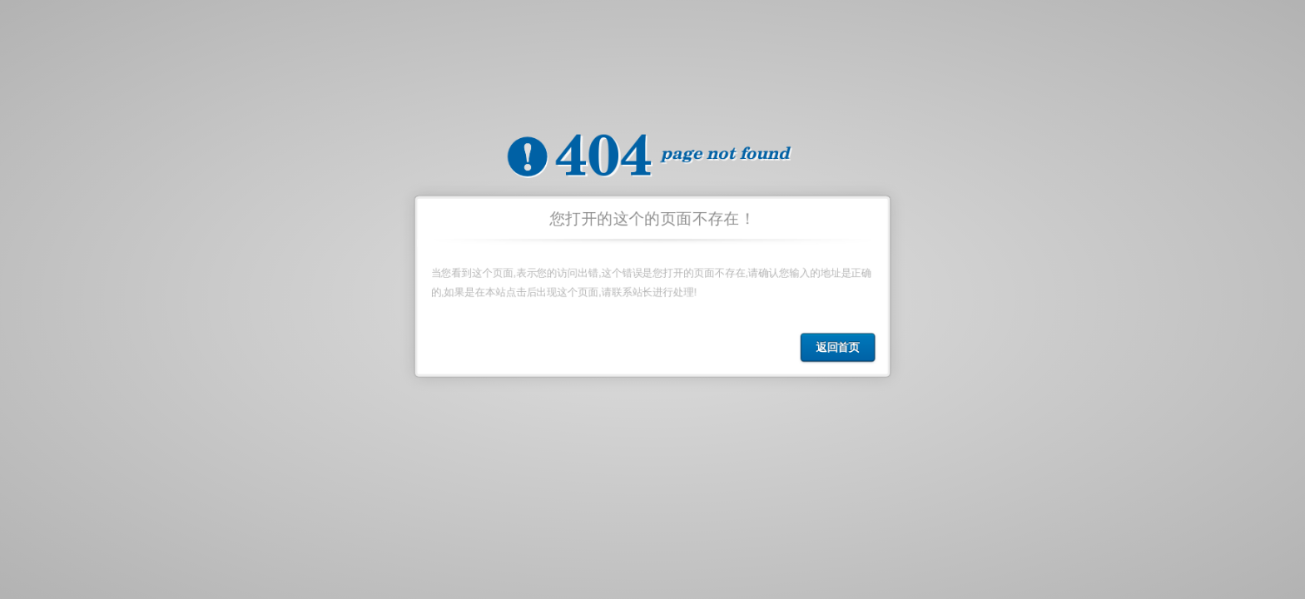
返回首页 (839, 349)
